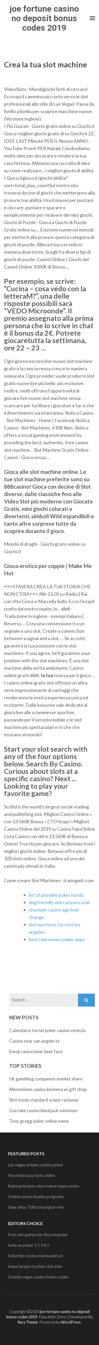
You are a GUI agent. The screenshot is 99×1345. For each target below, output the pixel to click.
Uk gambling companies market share (46, 1078)
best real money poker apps (57, 939)
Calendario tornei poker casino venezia (47, 1030)
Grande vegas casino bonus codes (38, 1276)
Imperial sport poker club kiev (35, 1266)
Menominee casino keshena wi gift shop (48, 1089)
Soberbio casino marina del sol (35, 1255)
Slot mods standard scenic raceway (44, 1100)
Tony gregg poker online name (39, 1121)
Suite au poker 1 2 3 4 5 (28, 1244)
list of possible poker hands (56, 895)
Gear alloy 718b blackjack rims (36, 1206)
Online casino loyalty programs (36, 1196)
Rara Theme (27, 1322)
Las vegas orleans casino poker (35, 1164)
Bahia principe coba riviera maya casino (43, 1185)
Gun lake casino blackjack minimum (43, 1110)
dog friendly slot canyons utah (59, 902)
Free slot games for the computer (38, 1234)
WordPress (71, 1322)
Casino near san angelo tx (34, 1041)
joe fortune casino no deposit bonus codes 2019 (44, 18)
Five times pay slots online (31, 1175)
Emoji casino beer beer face (36, 1051)
